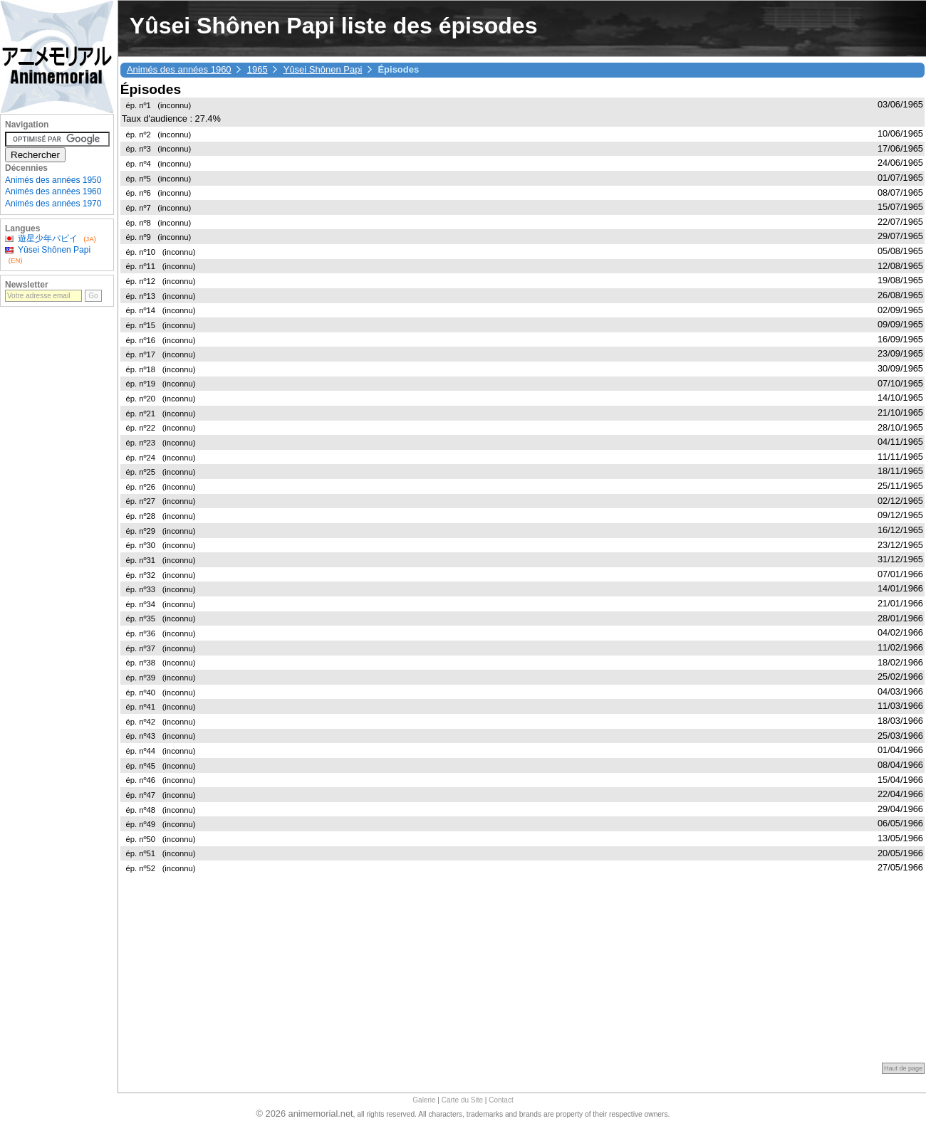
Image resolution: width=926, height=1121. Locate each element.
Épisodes (150, 89)
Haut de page (903, 1068)
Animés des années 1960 (179, 69)
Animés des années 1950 (53, 180)
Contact (501, 1100)
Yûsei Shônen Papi (323, 69)
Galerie (423, 1100)
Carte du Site (462, 1100)
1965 (257, 69)
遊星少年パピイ (48, 238)
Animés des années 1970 (53, 204)
